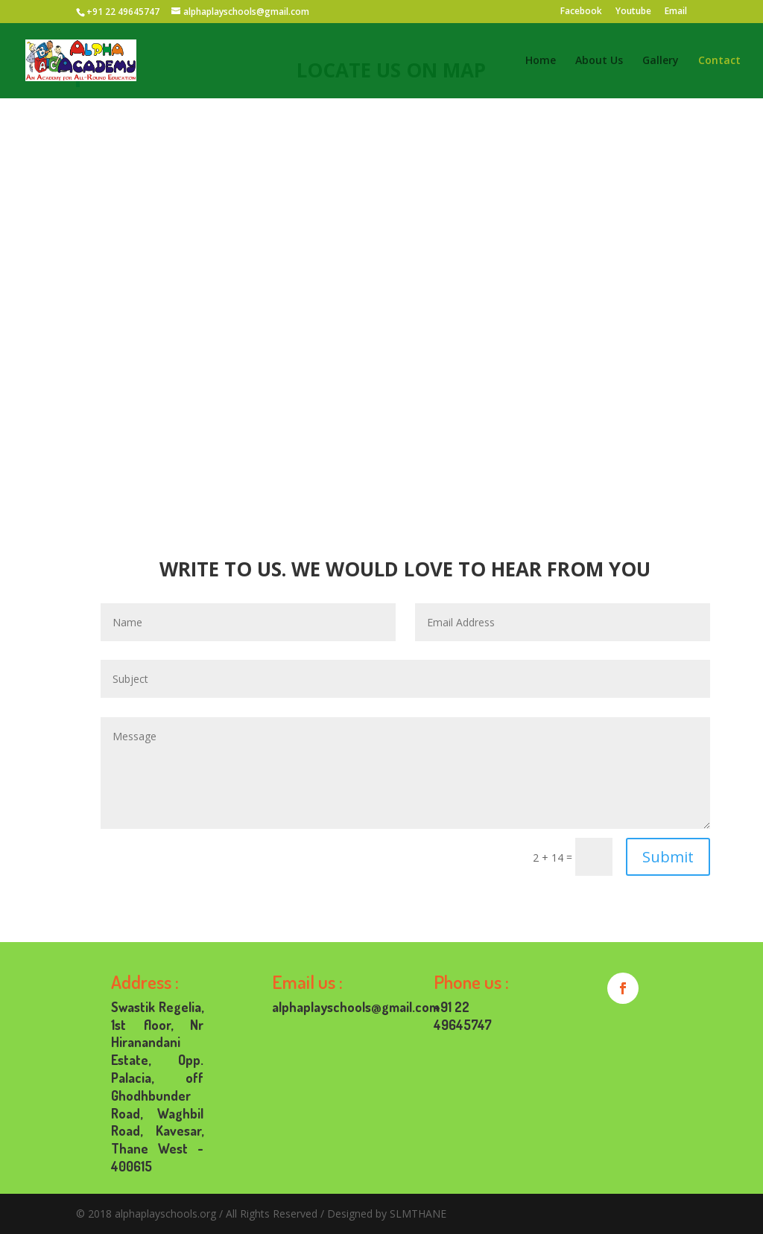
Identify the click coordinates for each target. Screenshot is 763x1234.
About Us (599, 61)
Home (540, 61)
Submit (668, 857)
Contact (719, 61)
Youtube (633, 12)
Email (676, 12)
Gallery (660, 61)
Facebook (581, 12)
